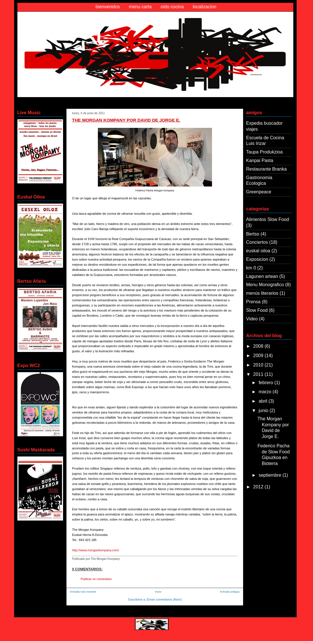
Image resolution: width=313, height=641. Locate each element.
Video (252, 318)
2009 (258, 355)
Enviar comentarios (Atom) (164, 599)
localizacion (205, 6)
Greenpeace (258, 191)
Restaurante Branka (266, 169)
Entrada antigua (229, 591)
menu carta (140, 6)
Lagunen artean (262, 276)
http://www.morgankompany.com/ (95, 550)
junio (264, 410)
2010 (258, 365)
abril (263, 401)
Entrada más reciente (83, 591)
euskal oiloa (258, 250)
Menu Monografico (265, 284)
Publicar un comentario (96, 579)
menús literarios (262, 293)
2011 (258, 374)
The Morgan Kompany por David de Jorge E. (126, 120)
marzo (265, 391)
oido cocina (172, 6)
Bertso (252, 234)
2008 (258, 346)
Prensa (253, 301)
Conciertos (257, 242)
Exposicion (257, 259)
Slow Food (257, 310)
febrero (266, 382)
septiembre (270, 475)
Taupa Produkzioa (264, 152)
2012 (258, 486)
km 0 (251, 267)
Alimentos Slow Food (267, 219)
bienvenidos (108, 6)
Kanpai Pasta (259, 160)
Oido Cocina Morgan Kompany (66, 23)
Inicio (158, 591)
